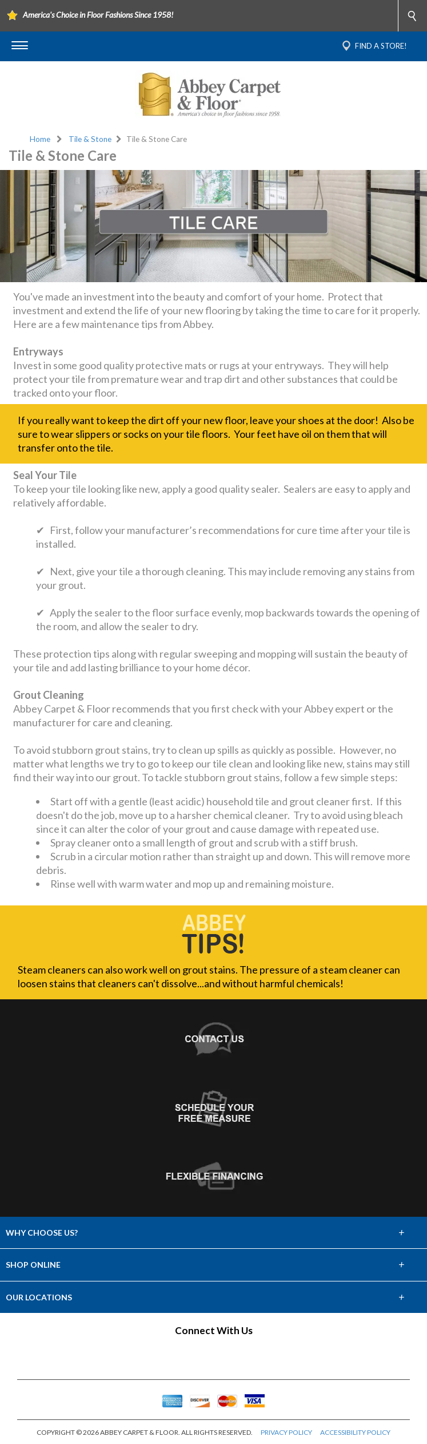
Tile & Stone (90, 139)
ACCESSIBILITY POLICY (355, 1432)
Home (40, 139)
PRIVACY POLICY (286, 1432)
